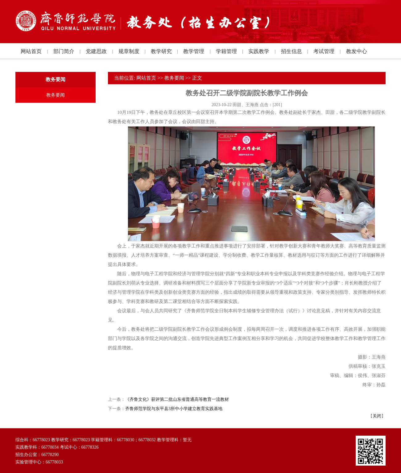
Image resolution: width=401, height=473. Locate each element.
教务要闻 (174, 78)
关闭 (377, 416)
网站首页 (146, 78)
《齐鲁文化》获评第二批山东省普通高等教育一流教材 (177, 399)
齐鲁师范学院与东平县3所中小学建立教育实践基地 (173, 408)
